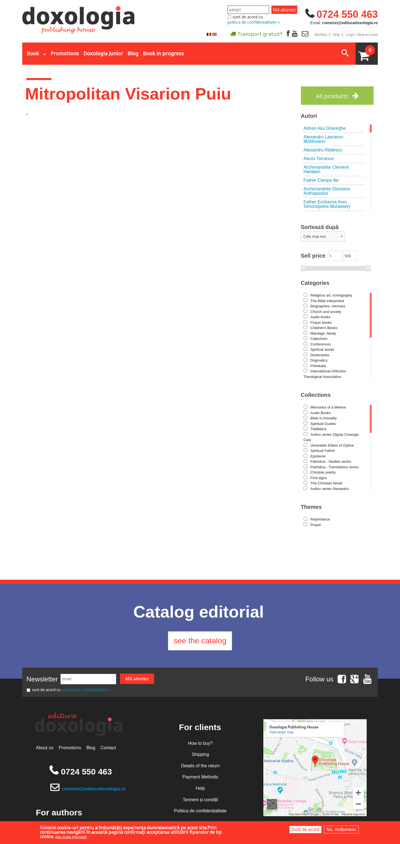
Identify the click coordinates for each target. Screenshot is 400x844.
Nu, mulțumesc (341, 829)
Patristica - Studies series (331, 461)
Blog (133, 53)
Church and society (326, 312)
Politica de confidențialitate (200, 810)
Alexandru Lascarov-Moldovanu (324, 139)
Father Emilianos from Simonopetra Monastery (327, 204)
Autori (309, 116)
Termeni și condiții (200, 799)
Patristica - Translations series (335, 467)
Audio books (321, 317)
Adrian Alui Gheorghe (325, 128)
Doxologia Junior (103, 53)
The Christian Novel (326, 483)
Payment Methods (200, 777)
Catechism (319, 339)
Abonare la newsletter (215, 47)
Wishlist (320, 34)
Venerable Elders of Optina (332, 445)
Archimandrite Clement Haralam (326, 169)
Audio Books (321, 413)
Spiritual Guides (323, 424)
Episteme (318, 456)
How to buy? (200, 743)
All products (332, 96)
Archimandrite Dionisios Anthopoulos (327, 191)
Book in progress (163, 53)
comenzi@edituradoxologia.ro (94, 788)
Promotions (65, 53)
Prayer (316, 525)
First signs (319, 478)
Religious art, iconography (331, 295)
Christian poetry (323, 472)
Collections (316, 395)
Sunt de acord (305, 829)
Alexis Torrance (319, 158)
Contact (108, 747)
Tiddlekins (319, 429)
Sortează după (320, 227)
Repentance (320, 519)
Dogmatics (319, 360)
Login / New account (362, 34)
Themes (311, 507)
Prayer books (321, 322)
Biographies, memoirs (328, 306)
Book (33, 53)
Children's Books (324, 328)
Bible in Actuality (324, 418)
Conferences (321, 344)
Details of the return (200, 765)
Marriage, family (323, 333)
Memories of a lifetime (328, 407)
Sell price (313, 256)
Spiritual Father (323, 451)
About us (44, 747)
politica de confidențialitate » (254, 22)
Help (336, 34)
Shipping (200, 754)
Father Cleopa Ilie (321, 180)
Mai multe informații (71, 837)
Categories (315, 283)
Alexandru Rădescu (323, 150)
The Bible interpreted (327, 301)
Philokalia (318, 366)
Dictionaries (320, 355)
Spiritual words (322, 349)
